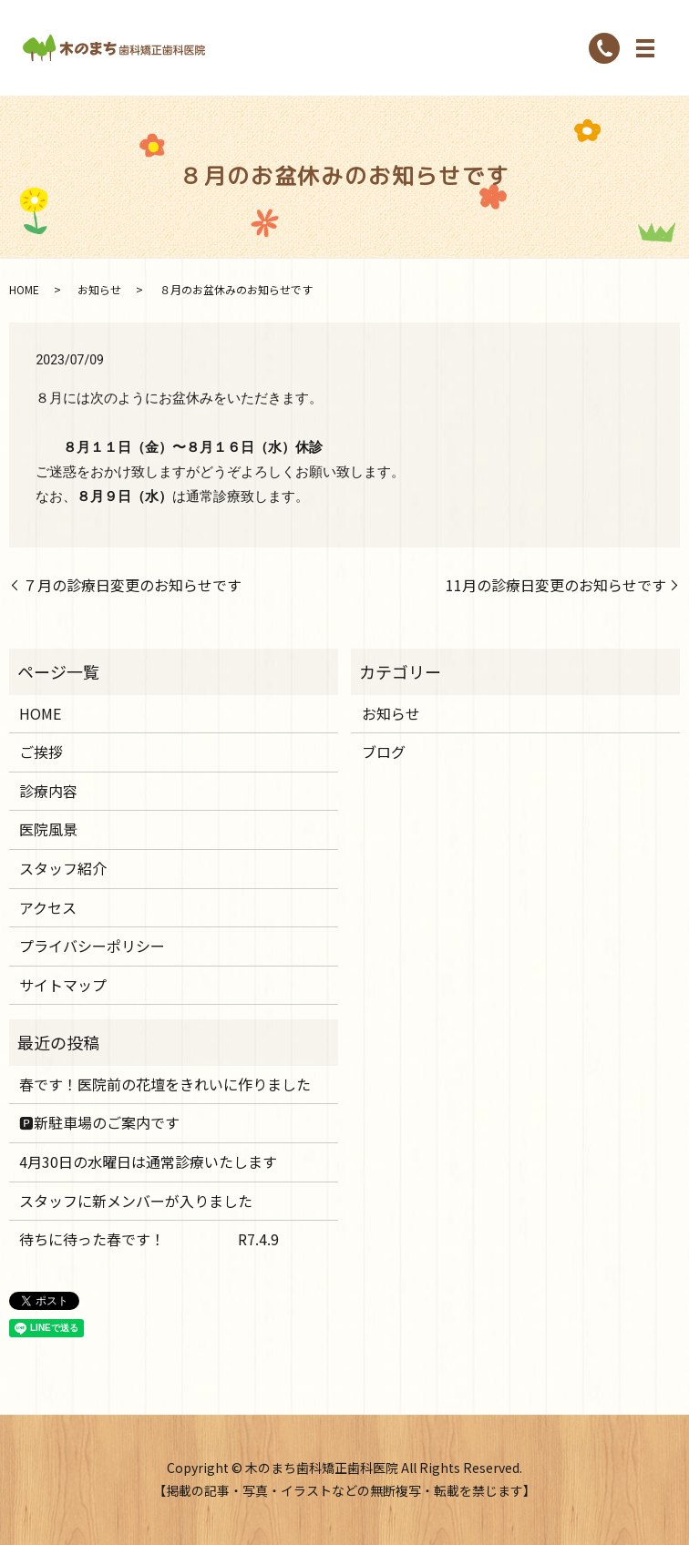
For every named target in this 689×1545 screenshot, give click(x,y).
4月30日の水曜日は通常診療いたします (148, 1161)
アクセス (48, 907)
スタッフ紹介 (63, 868)
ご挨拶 (41, 751)
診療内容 (48, 791)
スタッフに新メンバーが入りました (135, 1201)
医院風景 (48, 829)
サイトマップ (63, 985)
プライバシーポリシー (92, 946)
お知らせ (99, 289)
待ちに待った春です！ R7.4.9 (149, 1239)
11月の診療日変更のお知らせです (556, 585)
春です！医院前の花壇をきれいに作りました (165, 1084)
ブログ (384, 751)
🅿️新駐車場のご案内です (99, 1122)
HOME (24, 289)
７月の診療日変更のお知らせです (132, 585)
